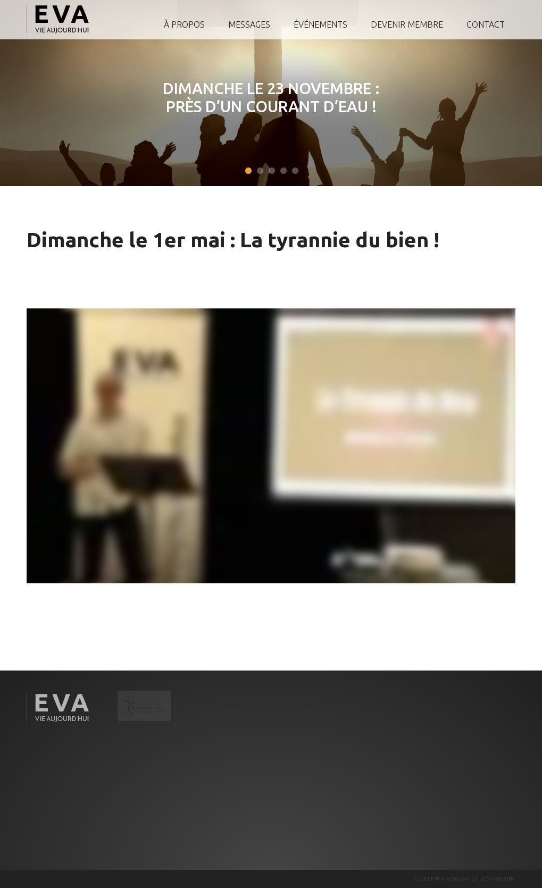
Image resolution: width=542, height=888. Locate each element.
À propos (184, 24)
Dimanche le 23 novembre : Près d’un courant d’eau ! (266, 97)
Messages (249, 24)
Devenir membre (407, 24)
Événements (320, 24)
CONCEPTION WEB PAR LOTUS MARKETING (465, 879)
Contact (485, 24)
